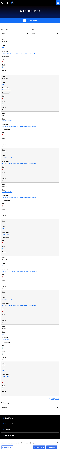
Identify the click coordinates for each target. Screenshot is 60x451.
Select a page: (7, 403)
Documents (6, 56)
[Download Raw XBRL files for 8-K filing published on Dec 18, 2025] (2, 388)
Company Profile (10, 424)
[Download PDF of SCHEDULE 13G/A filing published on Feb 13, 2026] (2, 205)
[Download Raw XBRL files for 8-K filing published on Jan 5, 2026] (2, 353)
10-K (3, 47)
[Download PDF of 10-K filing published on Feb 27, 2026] (2, 61)
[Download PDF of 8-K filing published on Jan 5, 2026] (2, 348)
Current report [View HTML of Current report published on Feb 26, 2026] (6, 90)
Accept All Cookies (39, 448)
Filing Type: (4, 29)
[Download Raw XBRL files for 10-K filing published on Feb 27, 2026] (2, 67)
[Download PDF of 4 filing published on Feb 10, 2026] (2, 277)
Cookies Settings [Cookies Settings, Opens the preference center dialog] (7, 448)
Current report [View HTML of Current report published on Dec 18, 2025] (6, 376)
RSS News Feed (10, 435)
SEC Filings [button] (30, 20)
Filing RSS (54, 398)
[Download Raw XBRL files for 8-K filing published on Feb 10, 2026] (2, 248)
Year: (32, 29)
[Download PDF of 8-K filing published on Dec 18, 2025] (2, 382)
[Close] (57, 443)
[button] (58, 2)
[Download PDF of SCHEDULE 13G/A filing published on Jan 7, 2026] (2, 311)
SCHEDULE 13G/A (7, 121)
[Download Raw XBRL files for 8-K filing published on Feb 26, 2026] (2, 103)
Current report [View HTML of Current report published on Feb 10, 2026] (6, 234)
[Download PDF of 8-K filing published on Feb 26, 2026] (2, 98)
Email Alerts (9, 418)
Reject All (52, 448)
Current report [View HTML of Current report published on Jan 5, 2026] (6, 339)
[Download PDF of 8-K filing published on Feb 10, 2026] (2, 242)
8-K (3, 84)
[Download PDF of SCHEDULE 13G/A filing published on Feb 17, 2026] (2, 134)
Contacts (8, 429)
